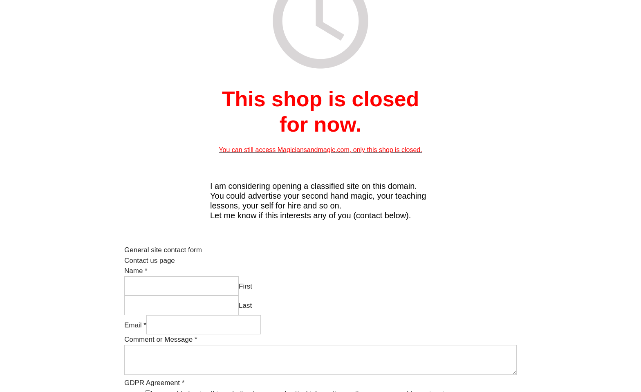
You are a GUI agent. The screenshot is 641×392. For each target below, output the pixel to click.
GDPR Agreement (154, 383)
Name (136, 271)
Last (245, 305)
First (245, 286)
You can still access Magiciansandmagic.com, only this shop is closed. (320, 149)
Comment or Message (160, 339)
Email (135, 325)
